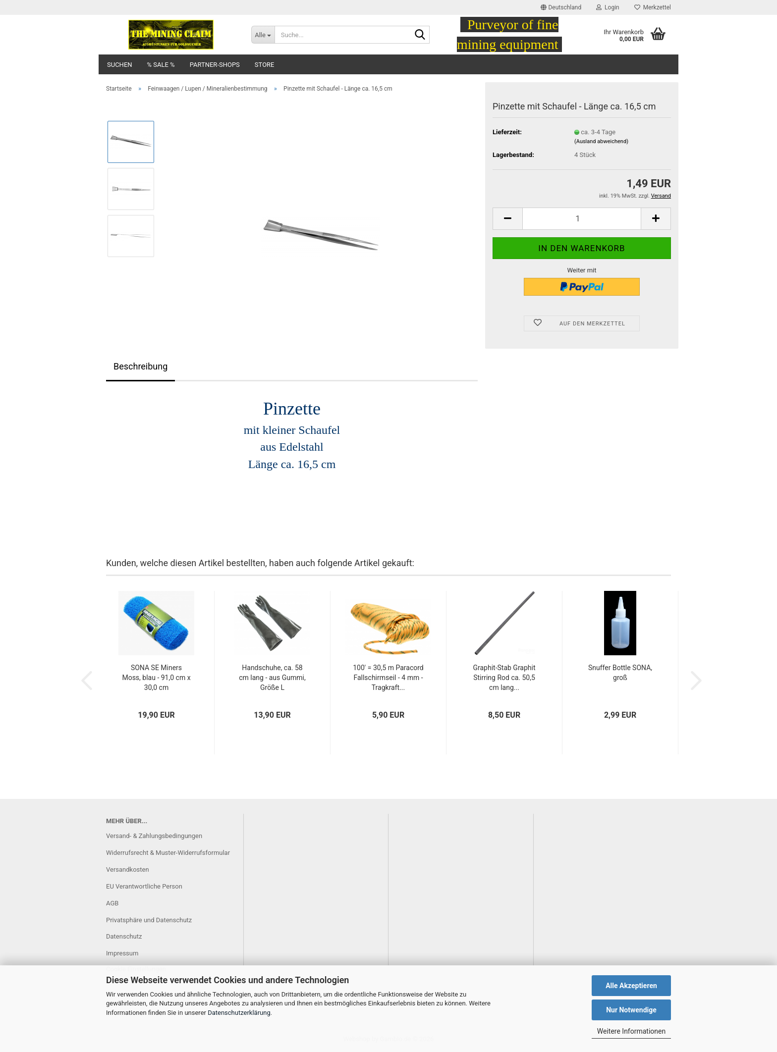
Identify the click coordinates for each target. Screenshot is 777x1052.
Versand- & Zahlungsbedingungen (154, 836)
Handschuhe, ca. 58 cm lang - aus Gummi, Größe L (272, 677)
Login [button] (607, 7)
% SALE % (161, 64)
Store (265, 64)
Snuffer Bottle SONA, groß (620, 673)
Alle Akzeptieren (631, 986)
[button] (561, 7)
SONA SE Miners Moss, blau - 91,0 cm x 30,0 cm (156, 677)
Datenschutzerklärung (239, 1012)
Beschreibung (140, 366)
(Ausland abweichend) (601, 141)
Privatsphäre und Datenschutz (149, 920)
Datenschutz (124, 936)
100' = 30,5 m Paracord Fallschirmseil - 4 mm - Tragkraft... (388, 677)
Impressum (122, 953)
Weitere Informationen (631, 1031)
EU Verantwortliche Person (144, 886)
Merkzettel (652, 7)
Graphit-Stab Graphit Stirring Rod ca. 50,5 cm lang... (504, 677)
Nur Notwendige (631, 1010)
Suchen (119, 64)
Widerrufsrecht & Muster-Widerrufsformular (168, 852)
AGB (112, 903)
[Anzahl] (581, 219)
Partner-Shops (215, 64)
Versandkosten (127, 869)
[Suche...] (263, 35)
